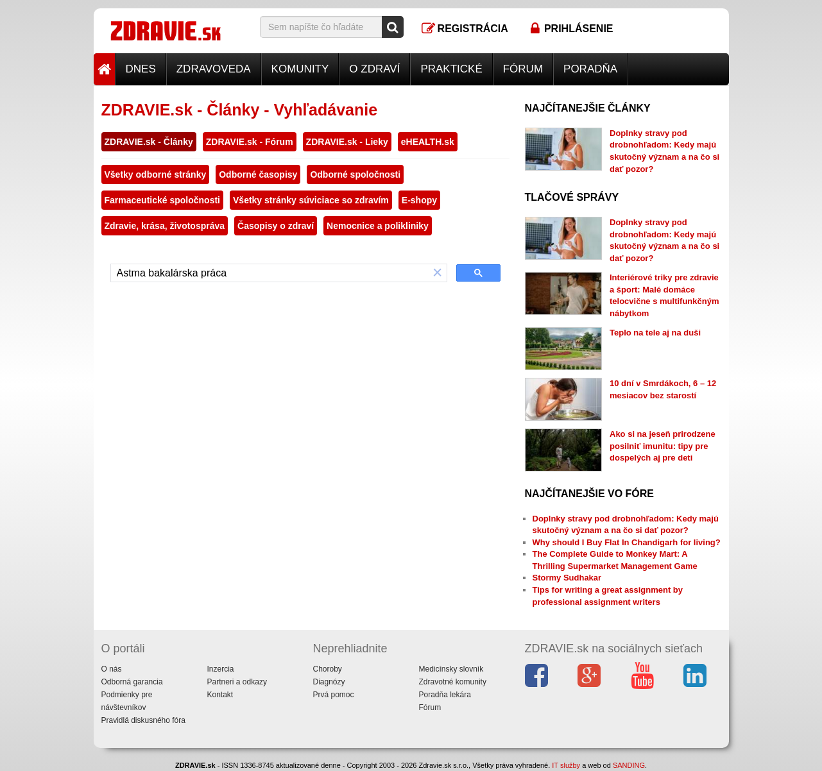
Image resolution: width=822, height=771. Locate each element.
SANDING (629, 765)
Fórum (523, 69)
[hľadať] (270, 273)
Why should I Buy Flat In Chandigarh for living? (627, 542)
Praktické (451, 69)
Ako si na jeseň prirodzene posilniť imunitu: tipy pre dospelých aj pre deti (662, 445)
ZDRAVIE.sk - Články (149, 142)
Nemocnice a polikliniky (378, 226)
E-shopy (419, 200)
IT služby (566, 765)
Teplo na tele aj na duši (655, 332)
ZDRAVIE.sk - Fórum (249, 142)
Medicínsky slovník (451, 669)
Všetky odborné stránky (156, 174)
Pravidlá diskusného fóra (143, 720)
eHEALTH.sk (427, 142)
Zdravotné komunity (452, 681)
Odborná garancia (132, 681)
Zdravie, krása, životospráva (165, 226)
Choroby (327, 669)
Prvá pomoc (333, 694)
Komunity (300, 69)
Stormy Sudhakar (567, 577)
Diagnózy (329, 681)
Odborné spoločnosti (355, 174)
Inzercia (220, 669)
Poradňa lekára (445, 694)
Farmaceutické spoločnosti (163, 200)
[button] (437, 273)
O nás (111, 669)
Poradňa (590, 69)
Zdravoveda (213, 69)
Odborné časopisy (258, 174)
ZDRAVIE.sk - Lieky (347, 142)
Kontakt (220, 694)
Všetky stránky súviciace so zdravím (311, 200)
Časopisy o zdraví (275, 226)
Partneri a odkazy (237, 681)
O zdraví (374, 69)
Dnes (141, 69)
